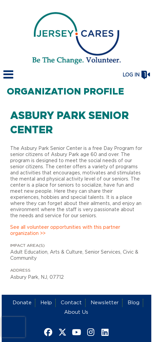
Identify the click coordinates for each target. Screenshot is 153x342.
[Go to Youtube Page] (75, 332)
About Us (76, 312)
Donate (22, 302)
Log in (130, 75)
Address (20, 270)
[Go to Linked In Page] (104, 332)
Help (46, 302)
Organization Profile (65, 91)
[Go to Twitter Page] (61, 332)
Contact (71, 302)
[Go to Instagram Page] (89, 332)
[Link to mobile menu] (8, 78)
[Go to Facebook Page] (47, 332)
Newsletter (105, 302)
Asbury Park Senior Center (69, 123)
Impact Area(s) (27, 245)
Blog (133, 302)
